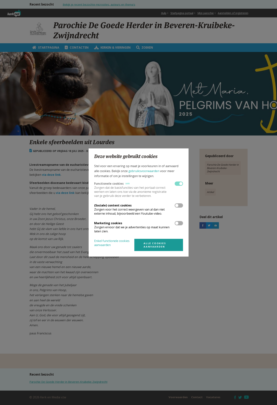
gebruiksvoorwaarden (143, 171)
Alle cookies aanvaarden (155, 245)
